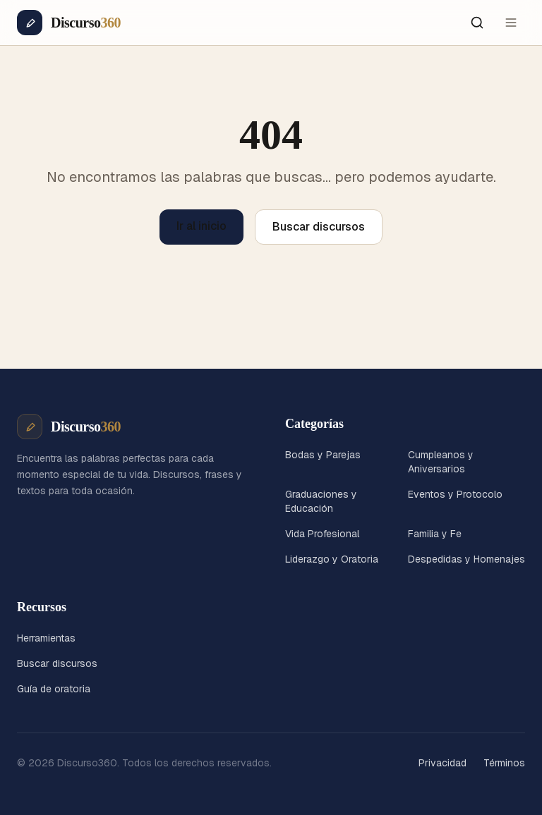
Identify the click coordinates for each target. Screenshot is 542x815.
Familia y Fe (435, 533)
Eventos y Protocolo (455, 494)
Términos (504, 762)
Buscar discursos (318, 226)
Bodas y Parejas (323, 454)
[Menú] (511, 22)
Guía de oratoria (53, 688)
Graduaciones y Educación (321, 501)
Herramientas (46, 638)
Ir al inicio (201, 226)
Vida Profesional (322, 533)
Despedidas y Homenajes (466, 559)
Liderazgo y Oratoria (331, 559)
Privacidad (442, 762)
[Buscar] (477, 22)
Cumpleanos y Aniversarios (441, 461)
